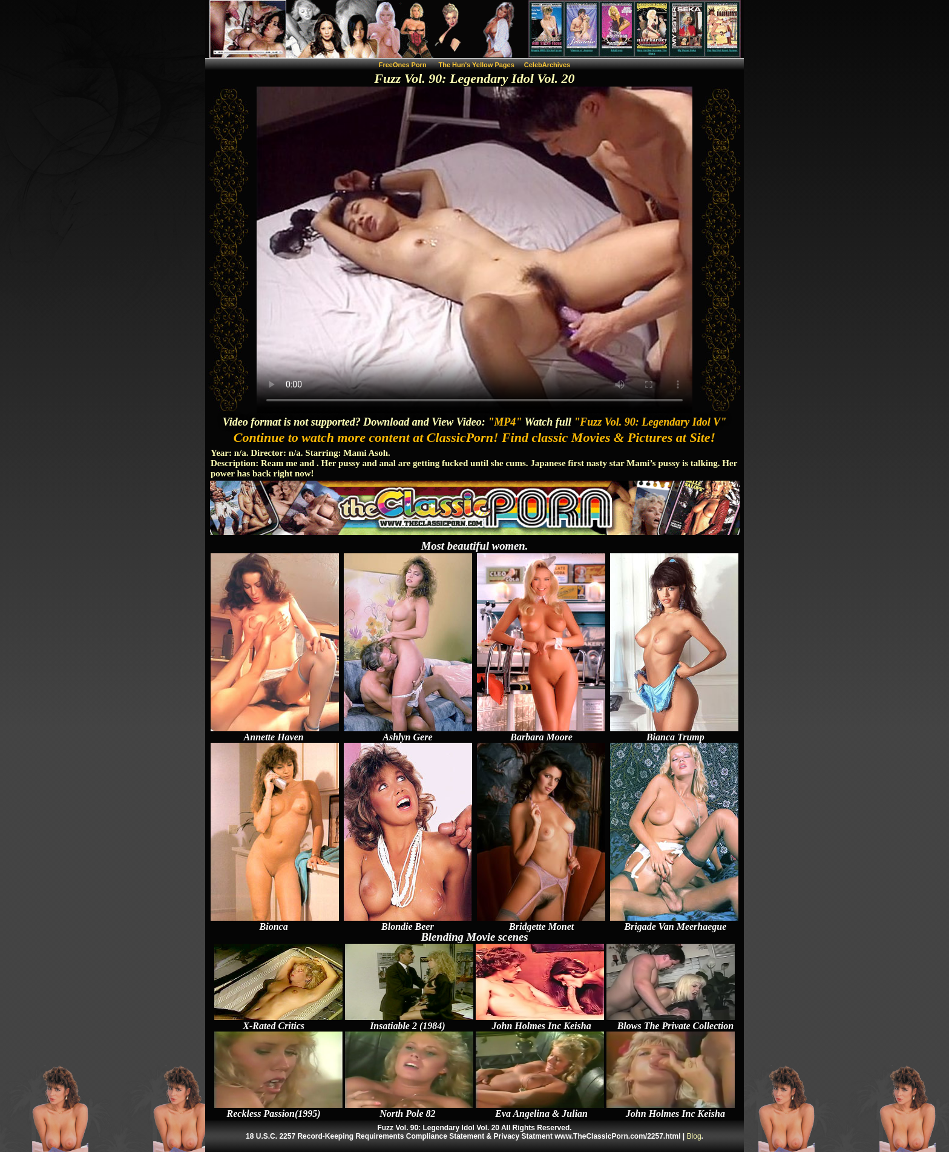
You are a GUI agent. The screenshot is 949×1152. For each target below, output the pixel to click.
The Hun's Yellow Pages (476, 64)
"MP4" (505, 422)
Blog (694, 1136)
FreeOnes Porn (403, 64)
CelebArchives (547, 64)
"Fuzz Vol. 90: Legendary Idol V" (650, 422)
